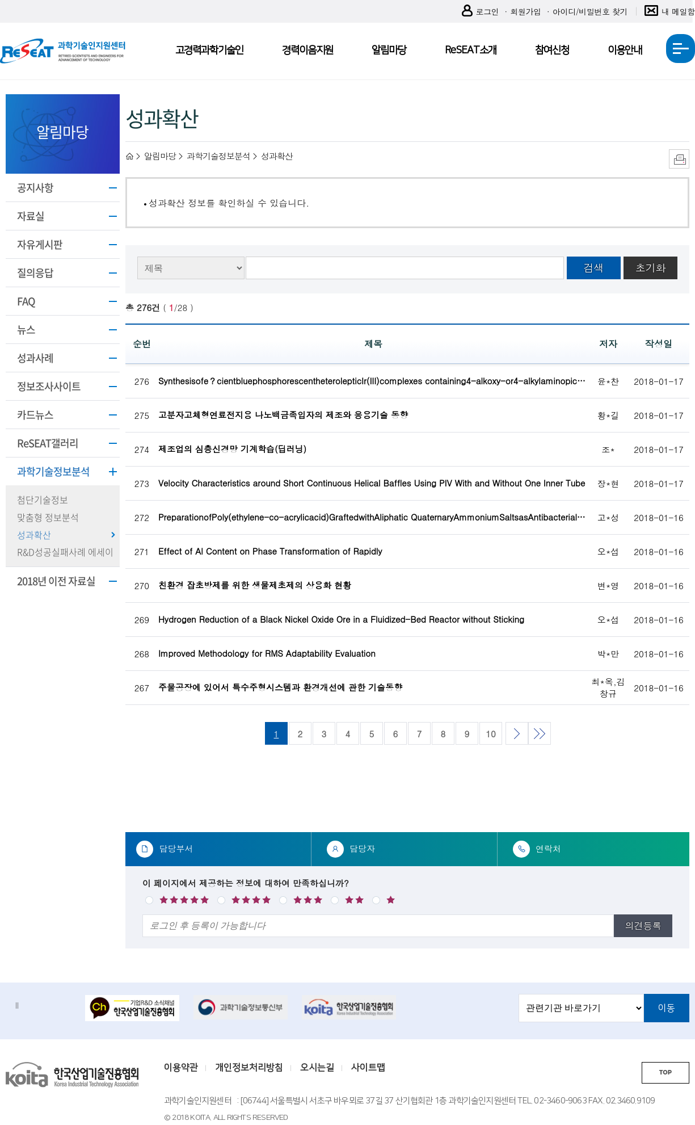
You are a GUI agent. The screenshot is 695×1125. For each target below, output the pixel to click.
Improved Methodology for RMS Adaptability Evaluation (267, 653)
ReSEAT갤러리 (47, 443)
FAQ (26, 301)
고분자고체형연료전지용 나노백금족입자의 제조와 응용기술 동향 (283, 415)
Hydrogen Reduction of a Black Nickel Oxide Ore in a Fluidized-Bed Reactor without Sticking (341, 619)
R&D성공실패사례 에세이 (65, 552)
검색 (593, 268)
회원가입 (525, 11)
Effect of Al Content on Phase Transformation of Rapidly (270, 551)
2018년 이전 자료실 (56, 581)
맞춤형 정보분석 (48, 517)
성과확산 (34, 534)
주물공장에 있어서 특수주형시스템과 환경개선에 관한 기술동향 (280, 687)
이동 (666, 1008)
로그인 (480, 12)
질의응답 (35, 272)
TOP (665, 1072)
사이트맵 (368, 1068)
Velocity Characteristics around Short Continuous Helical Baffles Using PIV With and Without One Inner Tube (372, 483)
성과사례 (35, 358)
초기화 (650, 268)
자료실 (30, 216)
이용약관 (181, 1068)
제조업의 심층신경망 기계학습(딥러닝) (232, 449)
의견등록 (643, 925)
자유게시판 (39, 244)
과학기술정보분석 (53, 471)
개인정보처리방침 (249, 1068)
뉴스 (26, 329)
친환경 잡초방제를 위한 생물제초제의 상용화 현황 (254, 585)
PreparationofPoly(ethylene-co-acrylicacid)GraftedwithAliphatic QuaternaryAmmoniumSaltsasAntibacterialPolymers (373, 517)
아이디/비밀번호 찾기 (590, 11)
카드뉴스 (35, 414)
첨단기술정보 (42, 499)
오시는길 (317, 1068)
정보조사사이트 (49, 386)
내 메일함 (670, 11)
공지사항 (35, 187)
